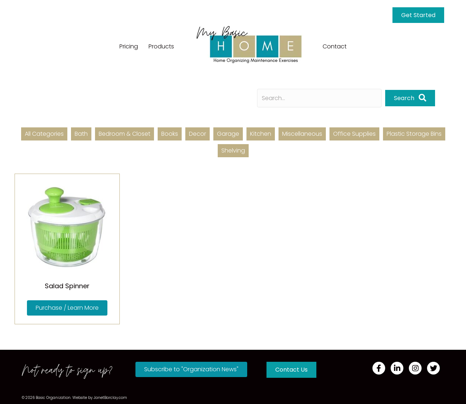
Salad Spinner (67, 285)
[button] (410, 98)
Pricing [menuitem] (128, 46)
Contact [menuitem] (335, 46)
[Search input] (319, 98)
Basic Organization (53, 397)
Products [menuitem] (161, 46)
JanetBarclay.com (110, 397)
